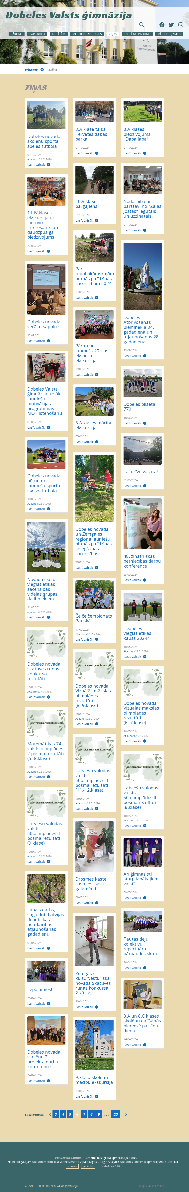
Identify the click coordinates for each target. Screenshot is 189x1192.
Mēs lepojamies (169, 34)
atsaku (72, 1166)
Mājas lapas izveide (151, 1186)
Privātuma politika (68, 1158)
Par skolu (37, 34)
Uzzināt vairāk (110, 1166)
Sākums (16, 34)
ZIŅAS (113, 34)
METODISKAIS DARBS (87, 34)
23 (116, 1114)
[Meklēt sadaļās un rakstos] (120, 26)
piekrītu (88, 1166)
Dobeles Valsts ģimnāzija (69, 14)
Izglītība (58, 34)
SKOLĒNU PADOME (137, 34)
